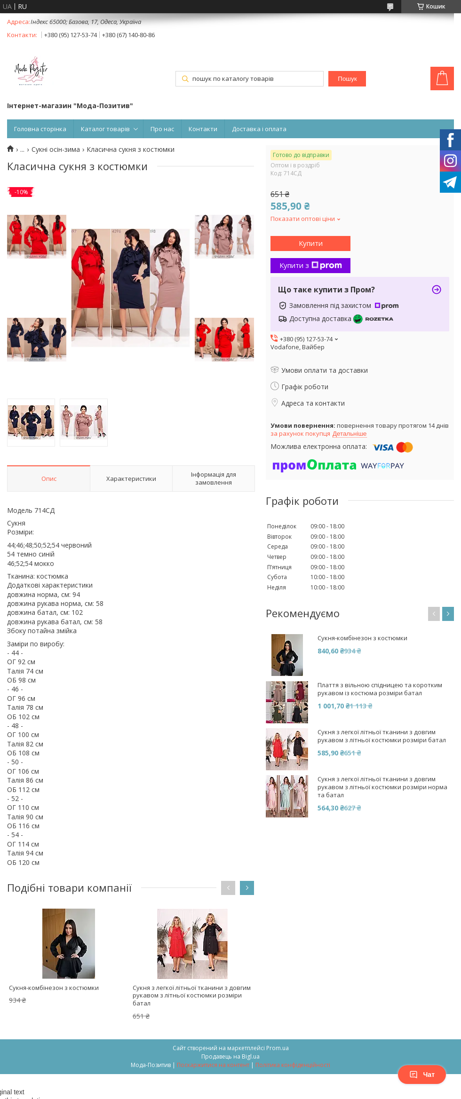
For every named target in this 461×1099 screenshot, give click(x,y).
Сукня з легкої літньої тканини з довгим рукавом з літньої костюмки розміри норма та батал (382, 787)
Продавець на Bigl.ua (230, 1056)
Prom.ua (277, 1048)
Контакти (203, 129)
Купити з (310, 265)
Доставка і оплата (259, 129)
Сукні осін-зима (56, 149)
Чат (422, 1074)
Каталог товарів (105, 129)
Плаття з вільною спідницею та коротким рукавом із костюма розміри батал (380, 689)
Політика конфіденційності (292, 1065)
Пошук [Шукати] (347, 78)
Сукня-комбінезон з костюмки (54, 987)
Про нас (162, 129)
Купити (311, 243)
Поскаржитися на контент (213, 1065)
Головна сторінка (40, 129)
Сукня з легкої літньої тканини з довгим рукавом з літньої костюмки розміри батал (192, 995)
